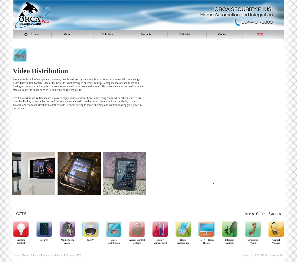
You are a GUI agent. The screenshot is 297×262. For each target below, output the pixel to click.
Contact (70, 255)
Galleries (58, 255)
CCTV (21, 214)
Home (16, 255)
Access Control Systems (263, 214)
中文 (78, 255)
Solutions (35, 255)
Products (47, 255)
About (25, 255)
